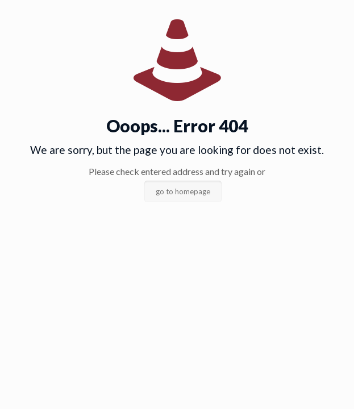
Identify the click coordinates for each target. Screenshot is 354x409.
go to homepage (183, 191)
